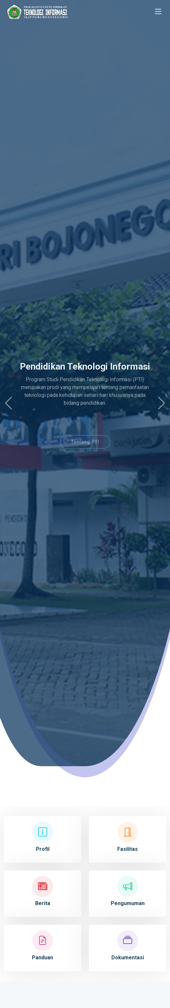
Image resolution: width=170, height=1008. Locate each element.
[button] (8, 403)
